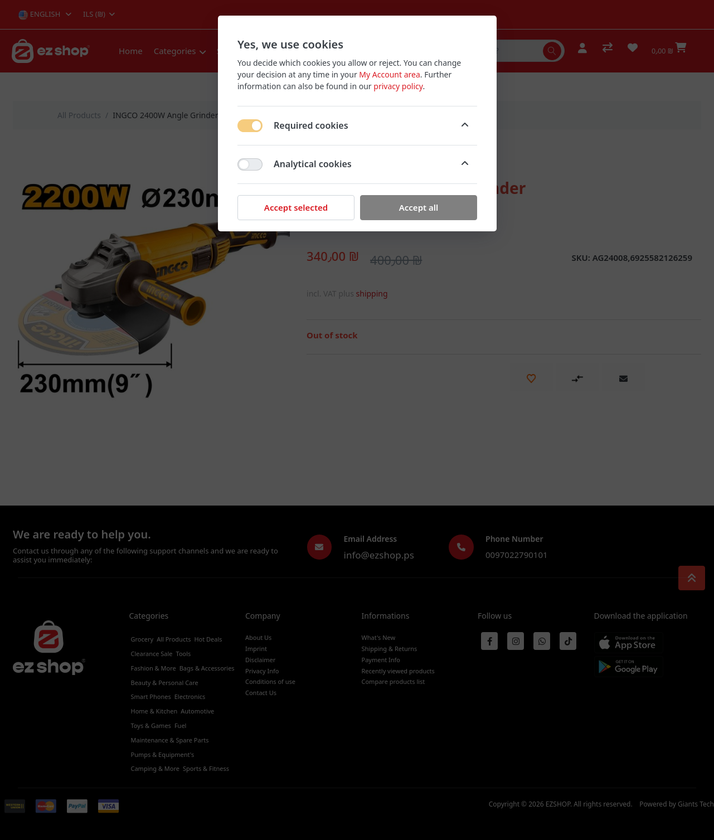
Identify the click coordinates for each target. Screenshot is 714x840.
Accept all (418, 207)
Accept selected (295, 207)
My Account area (389, 74)
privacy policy (397, 86)
